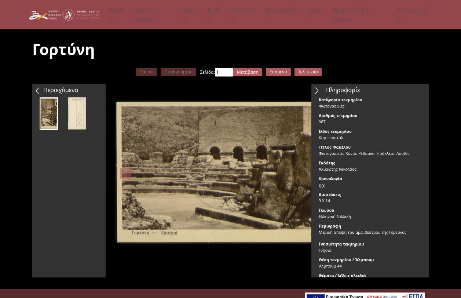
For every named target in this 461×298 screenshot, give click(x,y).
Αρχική (117, 14)
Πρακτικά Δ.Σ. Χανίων (352, 14)
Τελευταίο (308, 72)
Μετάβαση (248, 72)
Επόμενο (278, 72)
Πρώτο (146, 72)
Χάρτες (316, 14)
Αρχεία (190, 14)
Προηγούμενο (178, 72)
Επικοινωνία (412, 14)
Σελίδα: (207, 72)
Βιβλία (215, 14)
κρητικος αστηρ (146, 14)
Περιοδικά (243, 14)
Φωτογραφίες (282, 14)
